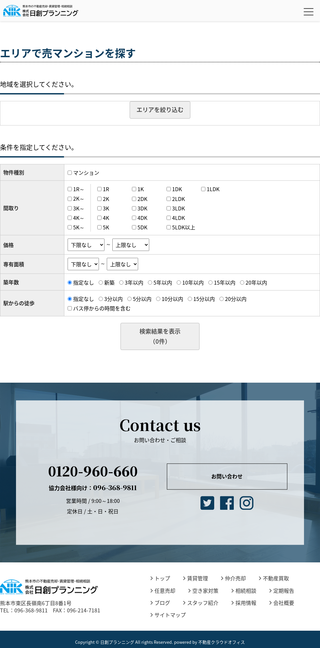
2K (106, 199)
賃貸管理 (195, 578)
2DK (142, 199)
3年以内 (134, 282)
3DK (142, 208)
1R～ (79, 189)
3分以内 (113, 299)
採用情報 (244, 602)
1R (106, 189)
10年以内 (193, 282)
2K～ (79, 199)
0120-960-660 (93, 470)
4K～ (79, 218)
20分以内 (236, 299)
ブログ (160, 602)
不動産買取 (274, 578)
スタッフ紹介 (200, 602)
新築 (109, 282)
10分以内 (172, 299)
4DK (142, 218)
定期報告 (281, 590)
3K (106, 208)
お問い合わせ (227, 476)
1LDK (213, 189)
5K (106, 227)
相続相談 (244, 590)
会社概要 (281, 602)
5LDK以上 (183, 227)
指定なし (83, 282)
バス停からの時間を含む (102, 308)
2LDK (178, 199)
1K (140, 189)
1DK (177, 189)
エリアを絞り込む (160, 109)
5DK (142, 227)
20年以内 (256, 282)
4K (106, 218)
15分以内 (204, 299)
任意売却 (163, 590)
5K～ (79, 227)
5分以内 (142, 299)
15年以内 (224, 282)
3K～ (79, 208)
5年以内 (162, 282)
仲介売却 (233, 578)
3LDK (178, 208)
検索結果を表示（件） (160, 336)
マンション (86, 172)
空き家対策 (203, 590)
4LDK (178, 218)
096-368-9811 (93, 487)
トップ (160, 578)
